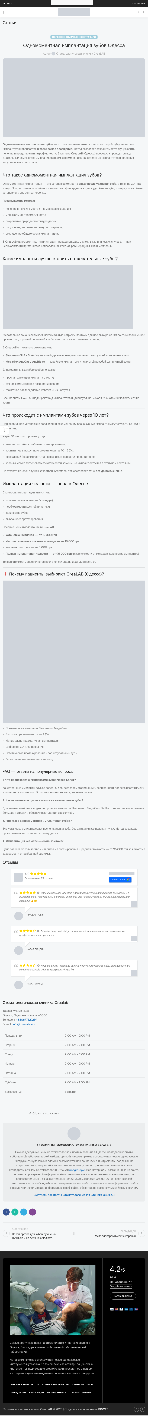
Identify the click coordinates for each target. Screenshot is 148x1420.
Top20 (82, 1170)
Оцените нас (120, 879)
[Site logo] (74, 12)
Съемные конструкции (81, 37)
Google (73, 1170)
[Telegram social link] (23, 1212)
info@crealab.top (23, 1024)
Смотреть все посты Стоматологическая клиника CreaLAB (74, 1195)
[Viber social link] (32, 1212)
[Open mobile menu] (3, 12)
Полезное (58, 37)
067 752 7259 (139, 3)
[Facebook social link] (139, 12)
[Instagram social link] (143, 12)
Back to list (74, 1233)
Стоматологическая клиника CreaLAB (80, 53)
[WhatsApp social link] (14, 1212)
